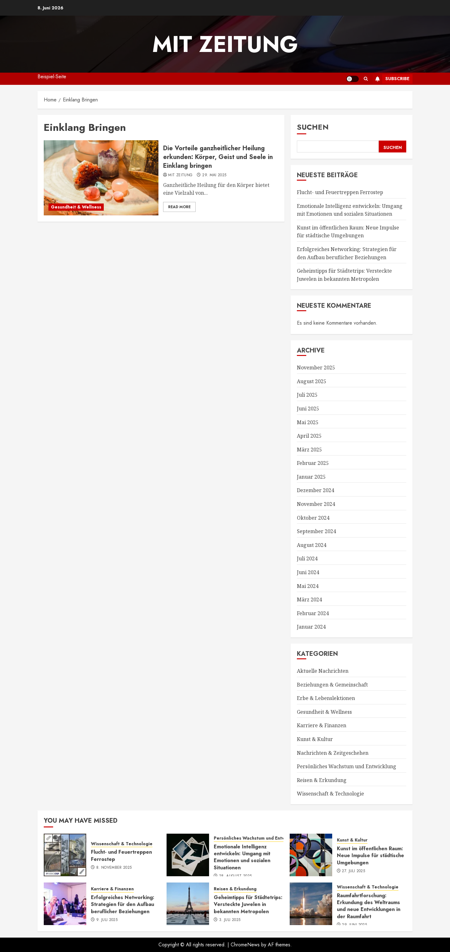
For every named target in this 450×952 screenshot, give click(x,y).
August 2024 (311, 545)
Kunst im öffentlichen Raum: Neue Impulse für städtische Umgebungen (348, 231)
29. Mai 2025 (214, 175)
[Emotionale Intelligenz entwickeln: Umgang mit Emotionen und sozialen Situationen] (188, 855)
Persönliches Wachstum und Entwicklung (346, 766)
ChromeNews (245, 944)
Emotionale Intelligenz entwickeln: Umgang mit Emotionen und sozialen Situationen (242, 857)
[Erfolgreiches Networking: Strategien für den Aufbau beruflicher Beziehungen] (65, 904)
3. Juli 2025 (229, 920)
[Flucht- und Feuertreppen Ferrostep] (65, 855)
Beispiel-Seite (52, 76)
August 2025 (311, 381)
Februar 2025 (313, 463)
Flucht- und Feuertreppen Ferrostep (340, 192)
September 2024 (316, 531)
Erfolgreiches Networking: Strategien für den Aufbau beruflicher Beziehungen (122, 904)
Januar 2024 (311, 626)
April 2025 (309, 435)
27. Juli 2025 (353, 871)
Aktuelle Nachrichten (322, 670)
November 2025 (316, 367)
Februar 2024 (313, 613)
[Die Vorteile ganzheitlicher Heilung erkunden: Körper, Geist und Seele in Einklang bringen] (101, 177)
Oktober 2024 (313, 517)
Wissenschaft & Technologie (330, 793)
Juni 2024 (308, 572)
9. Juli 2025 (107, 920)
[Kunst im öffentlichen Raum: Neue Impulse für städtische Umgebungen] (311, 855)
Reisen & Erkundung (322, 780)
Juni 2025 (308, 408)
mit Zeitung (225, 44)
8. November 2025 (114, 867)
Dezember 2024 (315, 490)
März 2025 (309, 449)
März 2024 (309, 599)
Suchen (313, 126)
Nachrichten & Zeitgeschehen (332, 752)
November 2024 (316, 504)
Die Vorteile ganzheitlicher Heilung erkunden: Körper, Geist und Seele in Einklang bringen (218, 157)
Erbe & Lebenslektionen (326, 698)
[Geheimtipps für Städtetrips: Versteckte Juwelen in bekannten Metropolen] (188, 904)
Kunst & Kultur (315, 739)
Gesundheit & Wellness (76, 207)
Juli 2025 (307, 394)
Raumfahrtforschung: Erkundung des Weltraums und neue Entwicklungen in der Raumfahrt (368, 906)
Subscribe (391, 79)
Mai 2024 (307, 586)
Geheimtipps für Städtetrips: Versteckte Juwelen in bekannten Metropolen (248, 904)
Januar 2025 (311, 476)
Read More (179, 207)
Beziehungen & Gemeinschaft (332, 684)
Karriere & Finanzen (321, 725)
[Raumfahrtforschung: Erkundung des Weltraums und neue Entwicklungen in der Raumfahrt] (311, 904)
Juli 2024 (307, 558)
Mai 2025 (307, 422)
